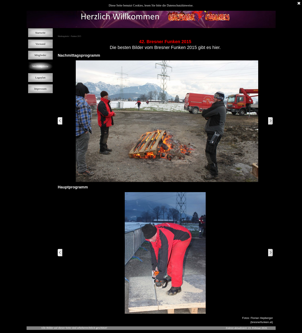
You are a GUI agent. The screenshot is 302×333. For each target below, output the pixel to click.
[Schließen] (299, 3)
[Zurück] (60, 121)
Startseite (40, 32)
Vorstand (40, 43)
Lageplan (40, 77)
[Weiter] (270, 121)
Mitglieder (40, 55)
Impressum (40, 88)
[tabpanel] (165, 44)
